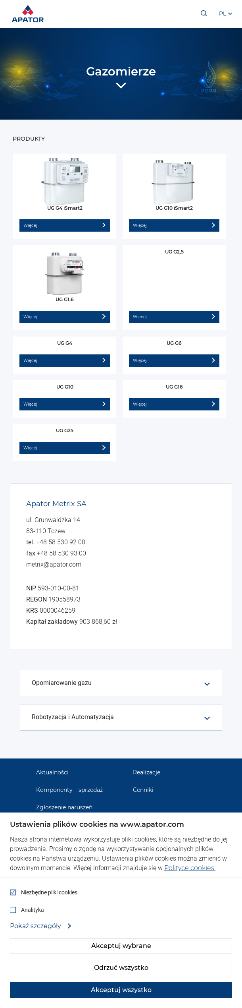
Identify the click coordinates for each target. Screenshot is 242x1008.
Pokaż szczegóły (36, 926)
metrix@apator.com (53, 564)
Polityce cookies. (189, 868)
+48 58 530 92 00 (60, 542)
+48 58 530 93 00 (61, 553)
